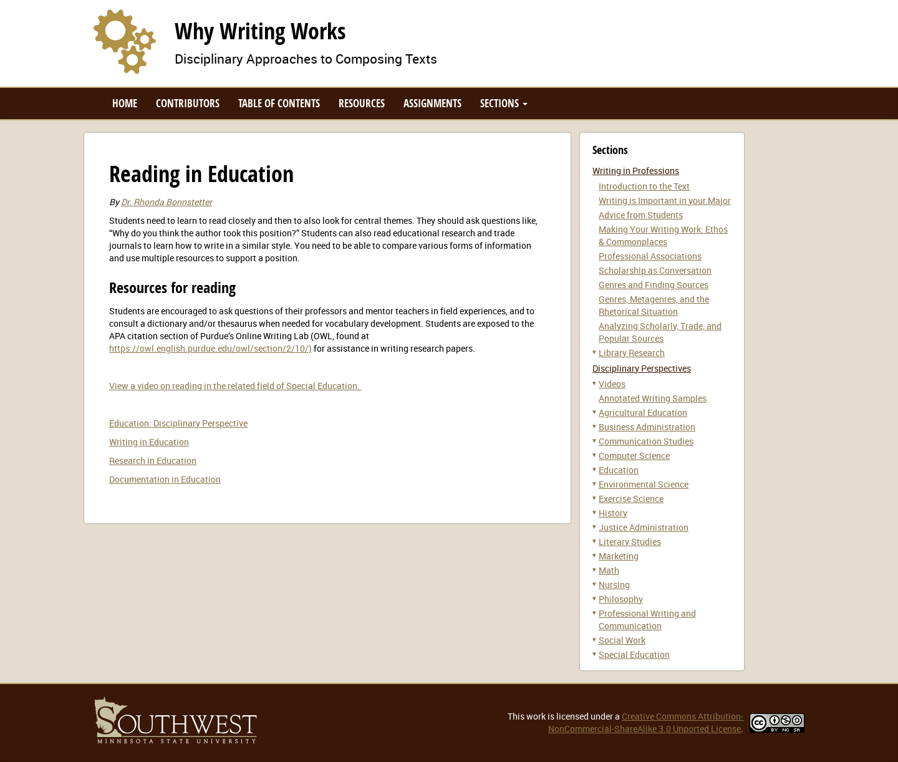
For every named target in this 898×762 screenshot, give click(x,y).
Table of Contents (279, 103)
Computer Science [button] (634, 455)
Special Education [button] (634, 654)
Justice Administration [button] (643, 527)
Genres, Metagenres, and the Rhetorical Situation (654, 305)
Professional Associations (650, 256)
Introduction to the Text (644, 186)
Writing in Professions (635, 170)
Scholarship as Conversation (655, 270)
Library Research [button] (632, 353)
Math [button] (609, 570)
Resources (362, 103)
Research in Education (152, 460)
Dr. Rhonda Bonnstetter (166, 202)
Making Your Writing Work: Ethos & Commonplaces (663, 235)
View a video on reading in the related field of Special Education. (235, 386)
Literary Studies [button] (630, 541)
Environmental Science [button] (643, 484)
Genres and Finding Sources (653, 285)
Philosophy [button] (621, 599)
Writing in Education (149, 442)
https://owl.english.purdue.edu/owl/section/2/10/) (210, 348)
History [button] (613, 513)
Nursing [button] (614, 585)
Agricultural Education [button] (643, 412)
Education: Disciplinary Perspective (178, 423)
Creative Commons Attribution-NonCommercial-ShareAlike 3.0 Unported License (645, 722)
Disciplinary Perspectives (641, 368)
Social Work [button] (622, 640)
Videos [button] (612, 384)
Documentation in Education (165, 479)
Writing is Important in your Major (665, 200)
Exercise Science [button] (631, 498)
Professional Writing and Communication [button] (647, 619)
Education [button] (619, 470)
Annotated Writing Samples (653, 398)
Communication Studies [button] (646, 441)
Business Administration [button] (647, 427)
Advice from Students (641, 215)
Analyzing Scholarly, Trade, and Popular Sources (660, 332)
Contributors (188, 103)
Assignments (432, 103)
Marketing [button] (619, 556)
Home (124, 103)
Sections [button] (504, 103)
